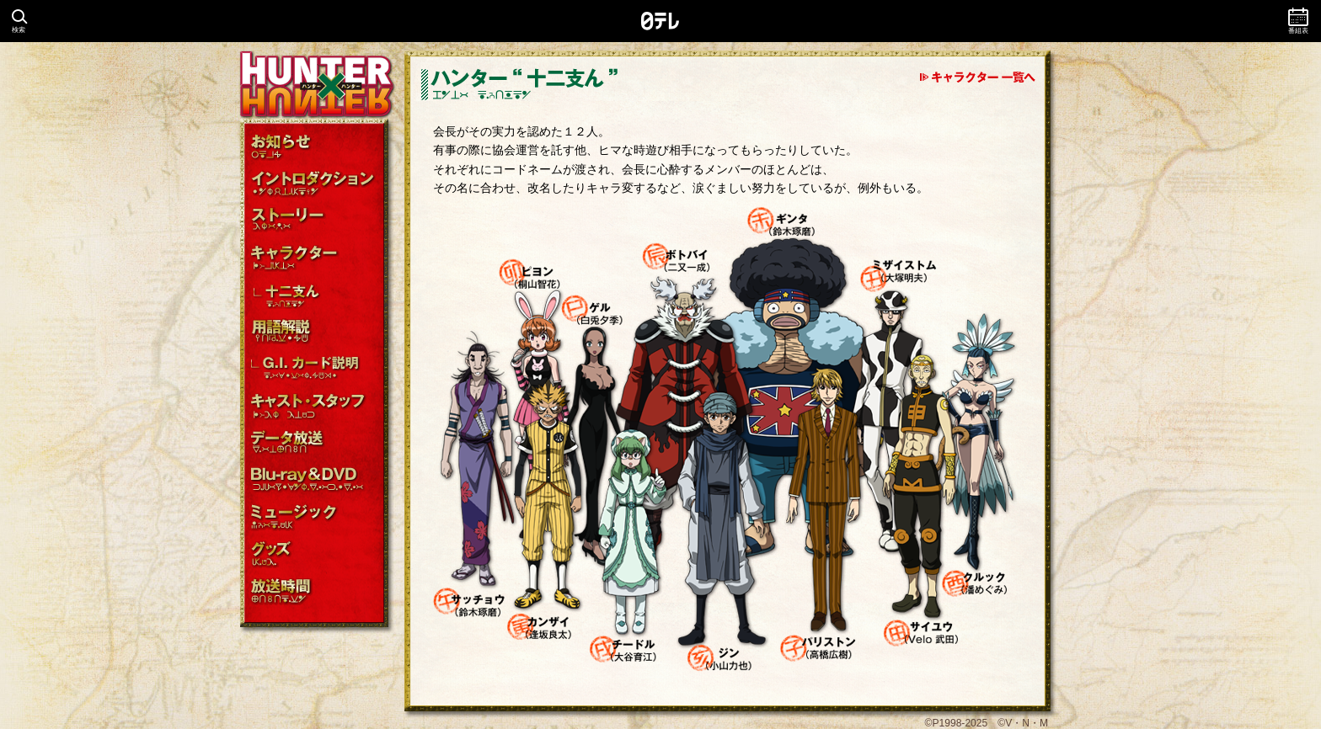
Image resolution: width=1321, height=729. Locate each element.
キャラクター (315, 258)
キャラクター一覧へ (977, 77)
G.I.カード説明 (315, 369)
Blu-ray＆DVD (315, 480)
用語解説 (315, 332)
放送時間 (315, 591)
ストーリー (315, 221)
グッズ (315, 554)
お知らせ (315, 147)
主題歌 (315, 517)
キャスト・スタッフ (315, 406)
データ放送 (315, 443)
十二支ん (315, 295)
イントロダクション (315, 184)
